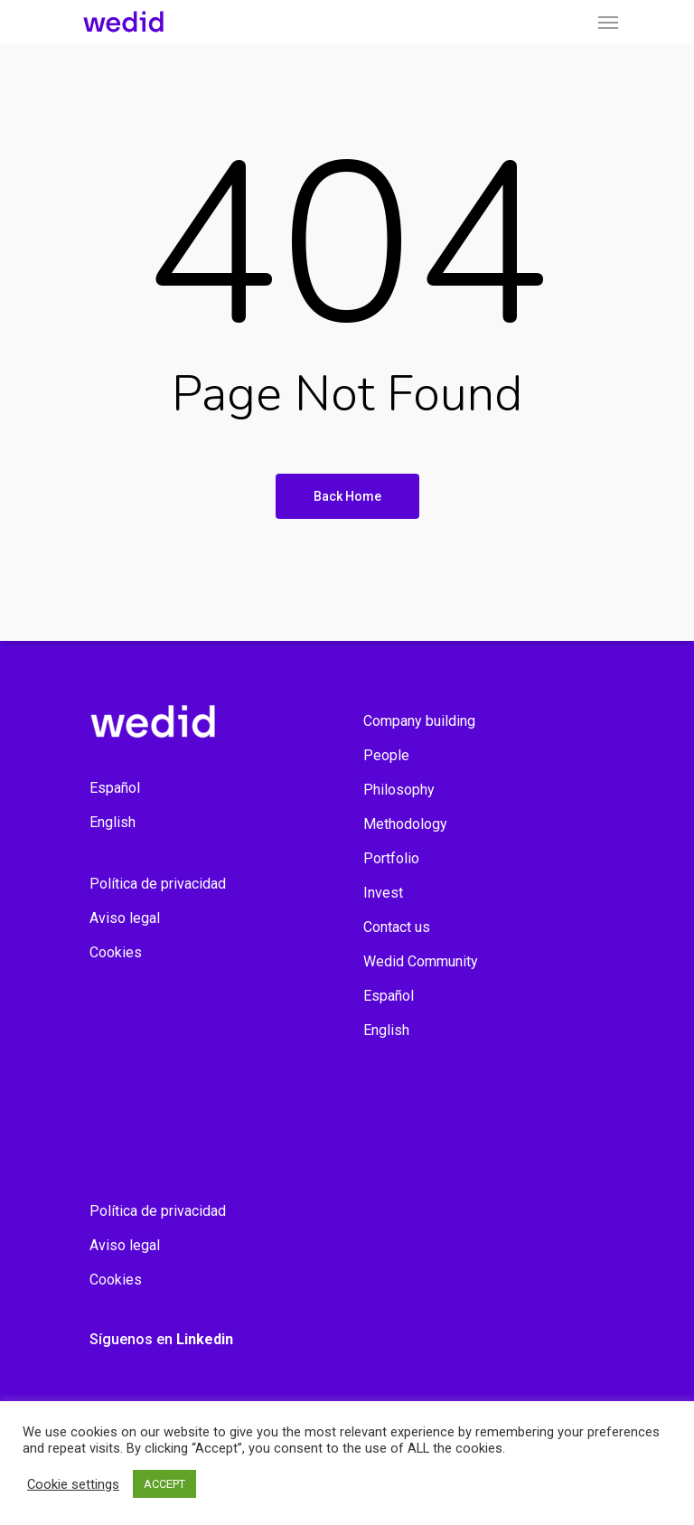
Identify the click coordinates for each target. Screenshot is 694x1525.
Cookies (115, 952)
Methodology (405, 824)
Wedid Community (420, 961)
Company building (419, 721)
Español (114, 787)
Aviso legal (124, 918)
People (386, 755)
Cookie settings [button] (73, 1484)
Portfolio (391, 858)
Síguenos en (161, 1339)
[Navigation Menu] (608, 22)
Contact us (396, 927)
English (112, 822)
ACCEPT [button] (164, 1484)
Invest (383, 892)
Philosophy (399, 789)
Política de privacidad (157, 883)
